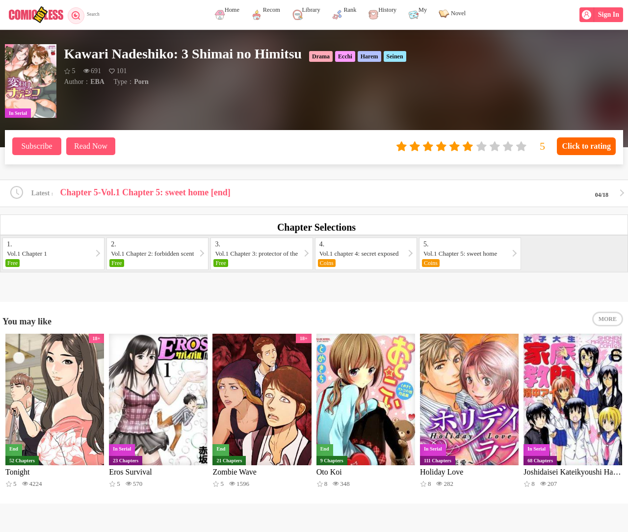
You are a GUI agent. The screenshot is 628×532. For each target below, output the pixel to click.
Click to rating (586, 146)
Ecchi (345, 56)
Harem (369, 56)
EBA (97, 81)
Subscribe (36, 146)
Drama (321, 56)
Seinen (395, 56)
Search (87, 14)
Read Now (90, 146)
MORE (608, 323)
